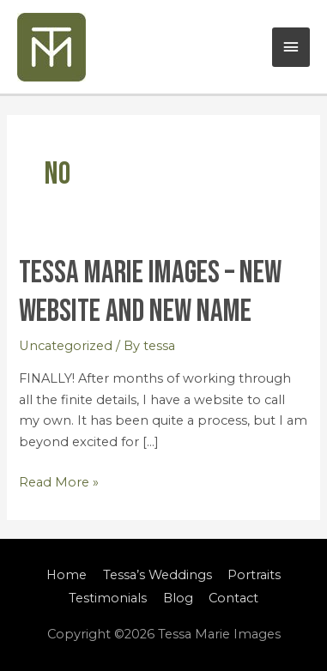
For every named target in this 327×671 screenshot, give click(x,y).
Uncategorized (65, 346)
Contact (233, 598)
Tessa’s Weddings (157, 575)
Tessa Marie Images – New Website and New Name (150, 292)
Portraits (254, 575)
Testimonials (108, 598)
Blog (178, 598)
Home (66, 575)
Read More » (59, 481)
